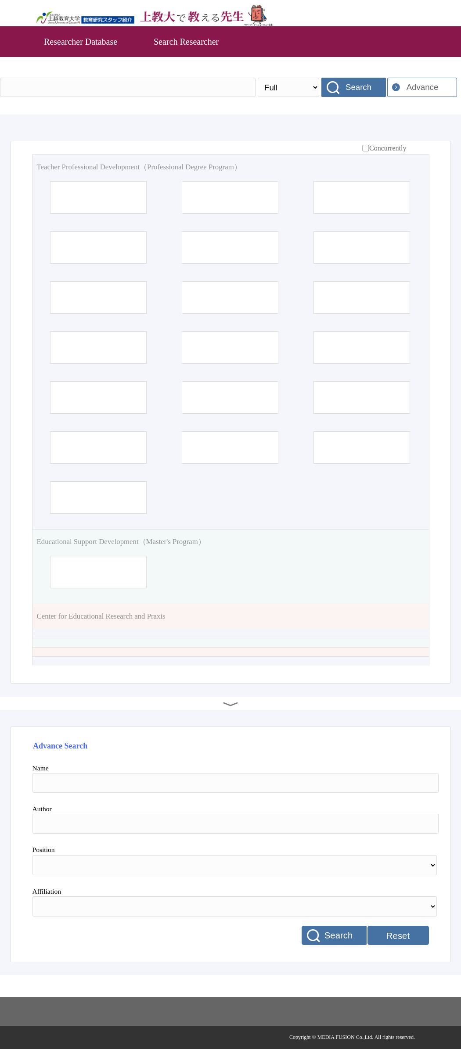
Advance (423, 87)
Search (358, 87)
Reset (398, 936)
